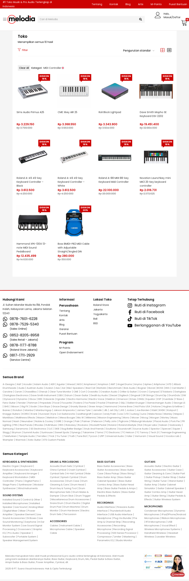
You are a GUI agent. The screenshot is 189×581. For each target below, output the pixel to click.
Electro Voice (96, 400)
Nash (16, 423)
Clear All (24, 68)
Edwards (49, 400)
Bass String (127, 475)
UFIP (102, 437)
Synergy (76, 434)
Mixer (23, 512)
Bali (95, 320)
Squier (176, 430)
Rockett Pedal (98, 426)
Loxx (120, 415)
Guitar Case (175, 471)
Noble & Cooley (44, 423)
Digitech (124, 397)
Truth (72, 437)
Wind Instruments (28, 490)
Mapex (178, 415)
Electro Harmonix (77, 400)
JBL (105, 411)
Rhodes (39, 426)
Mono (126, 419)
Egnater (60, 400)
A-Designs (9, 386)
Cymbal (78, 467)
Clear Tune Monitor (60, 393)
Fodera (78, 404)
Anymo (138, 386)
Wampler (8, 441)
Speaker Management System (20, 542)
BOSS (160, 389)
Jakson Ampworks (64, 411)
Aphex (148, 386)
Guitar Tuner (160, 482)
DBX (60, 397)
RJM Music (51, 426)
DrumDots (174, 397)
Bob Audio (130, 389)
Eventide (168, 400)
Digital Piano (32, 482)
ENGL (141, 400)
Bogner (142, 389)
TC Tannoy (142, 434)
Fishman (33, 404)
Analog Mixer (36, 508)
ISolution (17, 411)
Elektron (111, 400)
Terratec (42, 437)
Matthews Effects (25, 419)
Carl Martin (178, 389)
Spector (155, 430)
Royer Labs (151, 426)
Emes (133, 400)
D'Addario (166, 393)
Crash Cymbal (76, 471)
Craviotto (93, 393)
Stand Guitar (176, 482)
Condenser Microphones (158, 512)
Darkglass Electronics (16, 397)
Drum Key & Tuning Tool (63, 490)
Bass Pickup (112, 475)
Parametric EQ (105, 542)
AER (52, 386)
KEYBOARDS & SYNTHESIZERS (20, 463)
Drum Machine (71, 508)
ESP (159, 400)
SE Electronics (38, 430)
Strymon (16, 434)
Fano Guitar (9, 404)
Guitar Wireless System (167, 501)
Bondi (151, 389)
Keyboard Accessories (16, 471)
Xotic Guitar (34, 441)
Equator (150, 400)
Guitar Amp (150, 486)
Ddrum (69, 397)
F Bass (178, 400)
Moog (144, 419)
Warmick (21, 441)
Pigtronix (123, 423)
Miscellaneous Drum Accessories (70, 501)
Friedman (112, 404)
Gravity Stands (78, 408)
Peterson (97, 423)
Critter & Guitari (128, 393)
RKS (61, 426)
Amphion (103, 386)
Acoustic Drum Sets (61, 467)
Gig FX (24, 408)
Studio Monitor (124, 542)
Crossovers (24, 530)
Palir (77, 423)
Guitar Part (179, 475)
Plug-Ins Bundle (122, 519)
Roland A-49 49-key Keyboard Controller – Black (30, 182)
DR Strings (148, 397)
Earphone (30, 523)
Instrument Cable (70, 527)
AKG (79, 386)
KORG (25, 415)
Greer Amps (96, 408)
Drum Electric (73, 504)
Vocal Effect (168, 527)
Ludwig (135, 415)
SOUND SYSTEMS (13, 497)
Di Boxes (32, 519)
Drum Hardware (70, 512)
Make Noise (155, 415)
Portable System (26, 538)
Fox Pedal (90, 404)
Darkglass (180, 393)
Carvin (18, 393)
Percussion (70, 516)
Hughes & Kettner (173, 408)
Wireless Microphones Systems (162, 530)
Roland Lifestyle (127, 426)
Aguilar (61, 386)
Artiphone (159, 386)
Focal (56, 404)
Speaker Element (25, 516)
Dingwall (135, 397)
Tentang (97, 4)
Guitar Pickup (153, 478)
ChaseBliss (30, 393)
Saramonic (22, 430)
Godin (33, 408)
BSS (167, 389)
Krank (34, 415)
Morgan (154, 419)
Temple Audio (27, 437)
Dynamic (22, 400)
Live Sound (21, 508)
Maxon (41, 419)
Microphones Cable (61, 530)
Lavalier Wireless (166, 538)
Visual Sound (155, 437)
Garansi (64, 330)
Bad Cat (90, 389)
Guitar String (159, 497)
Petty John (111, 423)
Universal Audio (115, 437)
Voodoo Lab (172, 437)
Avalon (49, 389)
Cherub (43, 393)
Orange (68, 423)
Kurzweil (44, 415)
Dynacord (9, 400)
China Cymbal (58, 471)
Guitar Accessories (155, 471)
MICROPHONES (153, 508)
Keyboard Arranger (26, 475)
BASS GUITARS (106, 463)
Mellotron (52, 419)
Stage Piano (10, 486)
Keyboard (26, 467)
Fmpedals (45, 404)
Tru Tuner (61, 437)
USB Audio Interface (121, 516)
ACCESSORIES (58, 523)
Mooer (135, 419)
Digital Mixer (11, 512)
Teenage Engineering (173, 434)
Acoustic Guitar (153, 467)
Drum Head (77, 486)
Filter (23, 50)
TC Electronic (112, 434)
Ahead (71, 386)
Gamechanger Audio (159, 404)
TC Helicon (128, 434)
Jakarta (98, 311)
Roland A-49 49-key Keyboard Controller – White (71, 182)
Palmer (86, 423)
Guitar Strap (169, 478)
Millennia (91, 419)
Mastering (129, 538)
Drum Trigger (83, 497)
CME (75, 393)
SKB (57, 430)
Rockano (83, 426)
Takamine (88, 434)
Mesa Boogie (67, 419)
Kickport (171, 411)
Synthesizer (25, 486)
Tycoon (93, 437)
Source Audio (141, 430)
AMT (112, 386)
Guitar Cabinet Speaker (170, 490)
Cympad (154, 393)
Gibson (15, 408)
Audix (21, 389)
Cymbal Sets (57, 475)
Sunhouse (47, 434)
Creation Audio (109, 393)
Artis (140, 4)
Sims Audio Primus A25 (30, 112)
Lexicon (98, 415)
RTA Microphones (156, 523)
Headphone (104, 519)
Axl (63, 389)
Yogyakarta (100, 315)
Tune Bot (82, 437)
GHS (6, 408)
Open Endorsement (71, 354)
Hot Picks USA (142, 408)
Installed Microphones (15, 505)
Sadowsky (175, 426)
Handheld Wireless (155, 534)
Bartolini (101, 389)
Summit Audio (31, 434)
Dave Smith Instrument (43, 397)
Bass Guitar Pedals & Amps (120, 490)
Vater (129, 437)
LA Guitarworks (66, 415)
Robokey (71, 426)
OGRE (58, 423)
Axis (57, 389)
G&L (123, 404)
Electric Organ (11, 467)
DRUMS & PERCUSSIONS (64, 463)
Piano (19, 482)
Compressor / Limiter (109, 538)
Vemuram (140, 437)
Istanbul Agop (44, 411)
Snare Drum (57, 504)
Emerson (123, 400)
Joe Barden (143, 411)
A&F (19, 386)
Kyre (53, 415)
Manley (168, 415)
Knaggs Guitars (11, 415)
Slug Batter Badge (71, 430)
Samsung (8, 430)
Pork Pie (175, 423)
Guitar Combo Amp (155, 493)
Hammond (111, 408)
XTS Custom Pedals (54, 441)
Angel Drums (124, 386)
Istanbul (29, 411)
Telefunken (10, 437)
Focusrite (67, 404)
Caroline (8, 393)
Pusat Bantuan (68, 335)
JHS (122, 411)
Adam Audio (41, 386)
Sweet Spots (62, 434)
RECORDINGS (105, 504)
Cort (82, 393)
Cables (54, 527)
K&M (154, 411)
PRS (15, 426)
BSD (95, 324)
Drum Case (72, 482)
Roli (140, 426)
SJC (50, 430)
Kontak (114, 4)
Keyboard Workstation (15, 478)
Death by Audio (99, 397)
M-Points (156, 4)
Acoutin (27, 386)
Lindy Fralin (110, 415)
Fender (22, 404)
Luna (143, 415)
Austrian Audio (35, 389)
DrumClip (161, 397)
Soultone (111, 430)
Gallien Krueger (136, 404)
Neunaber (27, 423)
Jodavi (130, 411)
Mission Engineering (109, 419)
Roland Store (101, 306)
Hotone (156, 408)
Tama (99, 434)
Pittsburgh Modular (141, 423)
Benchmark (115, 389)
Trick (51, 437)
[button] (183, 23)
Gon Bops (44, 408)
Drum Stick (68, 497)
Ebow (33, 400)
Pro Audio (13, 534)
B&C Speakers (75, 389)
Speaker (26, 534)
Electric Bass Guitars (108, 493)
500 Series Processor (124, 534)
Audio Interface (106, 508)
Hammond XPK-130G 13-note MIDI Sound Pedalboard (32, 248)
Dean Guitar (81, 397)
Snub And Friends (94, 430)
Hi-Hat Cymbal (75, 475)
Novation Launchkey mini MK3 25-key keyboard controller (155, 182)
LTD (127, 415)
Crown (143, 393)
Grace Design (60, 408)
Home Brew (126, 408)
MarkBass (8, 419)
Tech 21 (155, 434)
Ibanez (7, 411)
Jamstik (97, 411)
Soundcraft (124, 430)
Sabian (163, 426)
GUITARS (149, 463)
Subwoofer (9, 538)
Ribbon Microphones (173, 519)
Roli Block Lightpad (110, 112)
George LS (179, 404)
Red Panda (26, 426)
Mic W (80, 419)
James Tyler (84, 411)
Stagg (6, 434)
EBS (40, 400)
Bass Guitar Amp (106, 478)
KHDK (162, 411)
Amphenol (90, 386)
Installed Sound (11, 501)
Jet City (114, 411)
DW (184, 397)
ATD (169, 386)
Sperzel (166, 430)
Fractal (101, 404)
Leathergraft (84, 415)
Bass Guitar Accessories (111, 467)
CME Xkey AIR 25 (67, 112)
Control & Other (31, 501)
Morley (165, 419)
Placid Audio (161, 423)
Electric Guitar (171, 467)
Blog (128, 4)
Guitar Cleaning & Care (157, 475)
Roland (112, 426)
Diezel (113, 397)
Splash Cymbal (69, 478)
